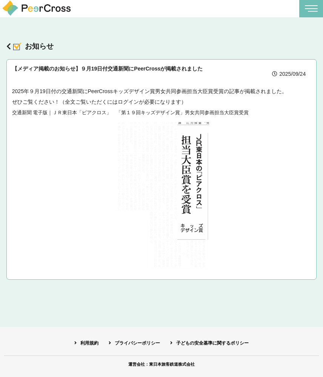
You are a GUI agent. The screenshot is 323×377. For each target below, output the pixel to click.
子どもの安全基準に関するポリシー (216, 342)
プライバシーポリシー (134, 342)
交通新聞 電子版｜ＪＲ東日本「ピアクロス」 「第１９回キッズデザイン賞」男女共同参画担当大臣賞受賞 (139, 114)
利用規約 (82, 342)
